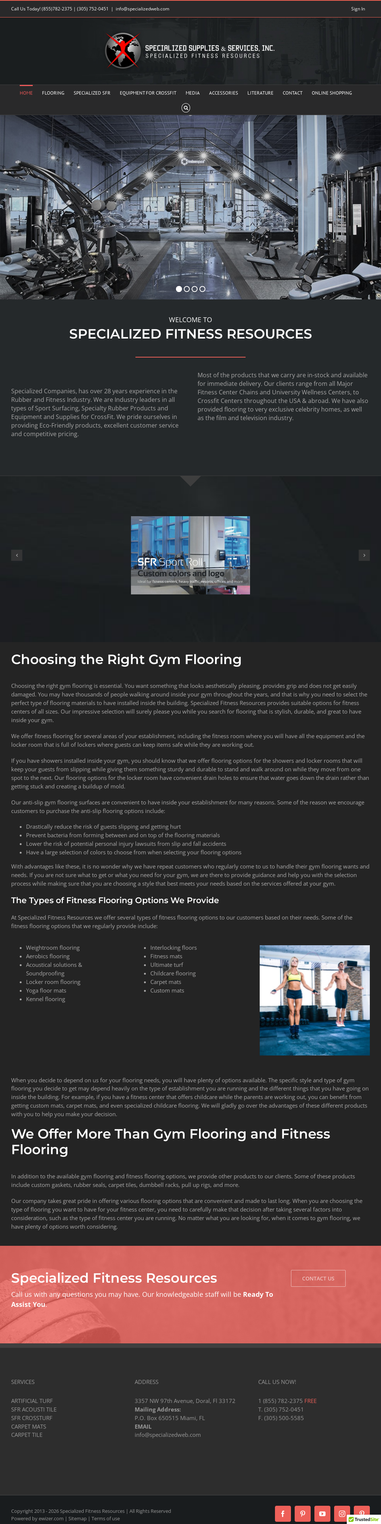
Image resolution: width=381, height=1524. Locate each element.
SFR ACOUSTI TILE (34, 1409)
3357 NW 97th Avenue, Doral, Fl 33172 (185, 1400)
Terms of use (106, 1518)
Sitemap (77, 1518)
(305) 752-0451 (93, 9)
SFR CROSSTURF (31, 1418)
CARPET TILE (26, 1434)
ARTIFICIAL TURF (32, 1400)
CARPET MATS (28, 1426)
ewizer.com (51, 1518)
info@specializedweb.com (142, 9)
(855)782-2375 (57, 9)
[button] (186, 107)
